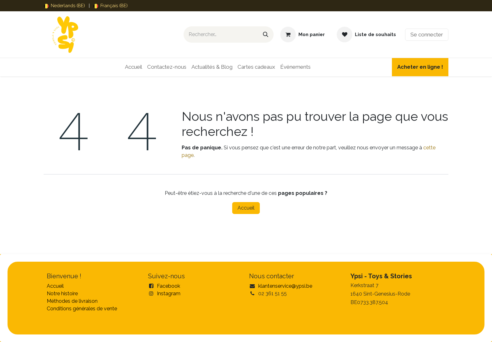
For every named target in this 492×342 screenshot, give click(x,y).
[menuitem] (64, 5)
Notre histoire (62, 294)
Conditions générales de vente (82, 309)
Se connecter (426, 34)
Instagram (168, 294)
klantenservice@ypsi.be (285, 286)
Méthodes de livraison (72, 301)
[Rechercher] (266, 34)
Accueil (246, 208)
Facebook (168, 286)
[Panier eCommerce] (302, 34)
